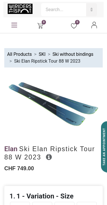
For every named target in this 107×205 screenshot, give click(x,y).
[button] (49, 156)
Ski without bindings (73, 54)
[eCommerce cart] (40, 25)
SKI (42, 54)
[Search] (91, 9)
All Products (19, 54)
